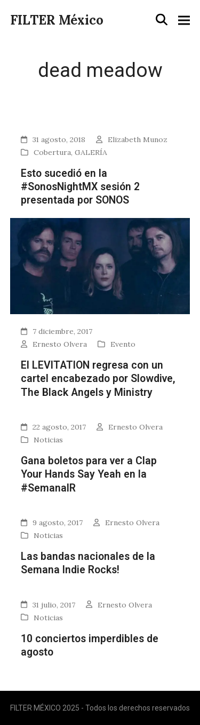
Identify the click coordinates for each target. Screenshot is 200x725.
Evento (122, 344)
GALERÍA (91, 152)
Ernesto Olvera (60, 344)
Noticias (48, 440)
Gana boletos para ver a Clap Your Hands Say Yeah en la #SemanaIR (89, 474)
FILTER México (56, 20)
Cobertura (52, 152)
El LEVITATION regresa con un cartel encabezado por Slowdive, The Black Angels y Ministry (98, 379)
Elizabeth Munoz (137, 139)
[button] (161, 19)
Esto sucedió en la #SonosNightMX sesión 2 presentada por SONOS (80, 187)
